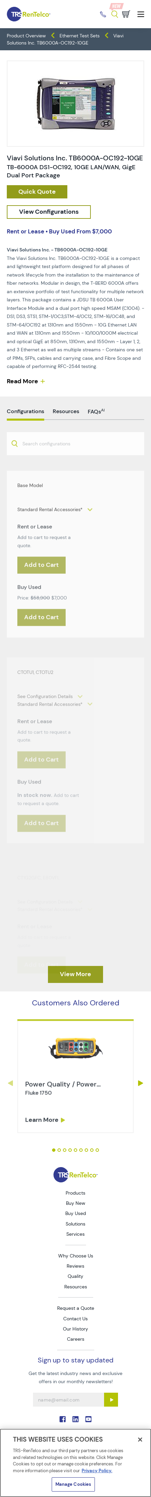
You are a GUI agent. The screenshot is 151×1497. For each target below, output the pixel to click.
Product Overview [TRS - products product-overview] (26, 36)
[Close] (140, 1439)
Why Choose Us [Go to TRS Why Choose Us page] (75, 1256)
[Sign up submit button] (111, 1400)
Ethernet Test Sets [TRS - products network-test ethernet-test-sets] (80, 36)
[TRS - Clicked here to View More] (75, 974)
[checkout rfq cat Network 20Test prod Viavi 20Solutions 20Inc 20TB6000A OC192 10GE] (37, 192)
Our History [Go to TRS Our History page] (75, 1329)
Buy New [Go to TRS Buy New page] (75, 1203)
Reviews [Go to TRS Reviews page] (75, 1266)
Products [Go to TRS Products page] (75, 1193)
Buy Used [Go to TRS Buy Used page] (75, 1213)
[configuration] (49, 212)
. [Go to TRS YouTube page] (88, 1419)
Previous (10, 1083)
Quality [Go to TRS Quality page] (75, 1276)
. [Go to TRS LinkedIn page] (75, 1419)
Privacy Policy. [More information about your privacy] (97, 1471)
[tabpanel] (75, 1102)
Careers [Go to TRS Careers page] (75, 1339)
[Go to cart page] (126, 14)
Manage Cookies (73, 1484)
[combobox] (75, 467)
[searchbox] (50, 468)
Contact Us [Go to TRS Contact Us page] (75, 1319)
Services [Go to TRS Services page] (75, 1234)
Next (141, 1083)
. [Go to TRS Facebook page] (63, 1419)
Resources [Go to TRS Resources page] (75, 1287)
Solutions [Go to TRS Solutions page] (75, 1224)
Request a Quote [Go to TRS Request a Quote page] (75, 1308)
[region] (75, 1463)
